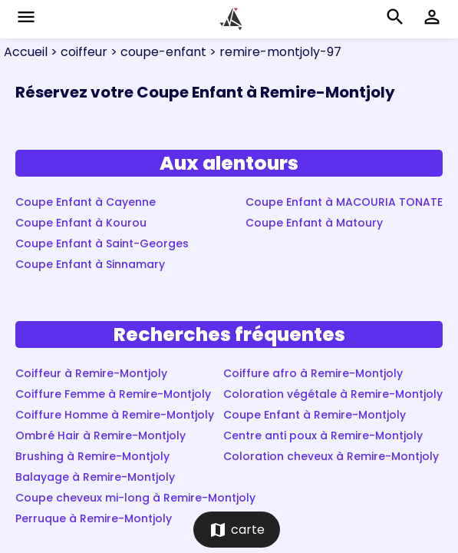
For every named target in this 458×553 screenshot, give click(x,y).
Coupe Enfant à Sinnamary (90, 264)
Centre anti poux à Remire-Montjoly (323, 435)
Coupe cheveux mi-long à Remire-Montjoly (135, 497)
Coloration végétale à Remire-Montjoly (333, 394)
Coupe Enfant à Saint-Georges (102, 243)
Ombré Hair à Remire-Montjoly (100, 435)
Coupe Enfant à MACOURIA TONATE (344, 202)
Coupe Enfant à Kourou (81, 222)
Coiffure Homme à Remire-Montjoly (114, 414)
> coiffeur (77, 52)
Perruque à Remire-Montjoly (93, 518)
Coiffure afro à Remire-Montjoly (313, 373)
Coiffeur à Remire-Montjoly (91, 373)
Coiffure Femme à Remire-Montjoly (113, 394)
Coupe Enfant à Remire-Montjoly (314, 414)
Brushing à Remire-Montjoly (92, 456)
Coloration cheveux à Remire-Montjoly (331, 456)
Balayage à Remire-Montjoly (95, 477)
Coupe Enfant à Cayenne (85, 202)
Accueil (26, 52)
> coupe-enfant (156, 52)
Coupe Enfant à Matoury (314, 222)
